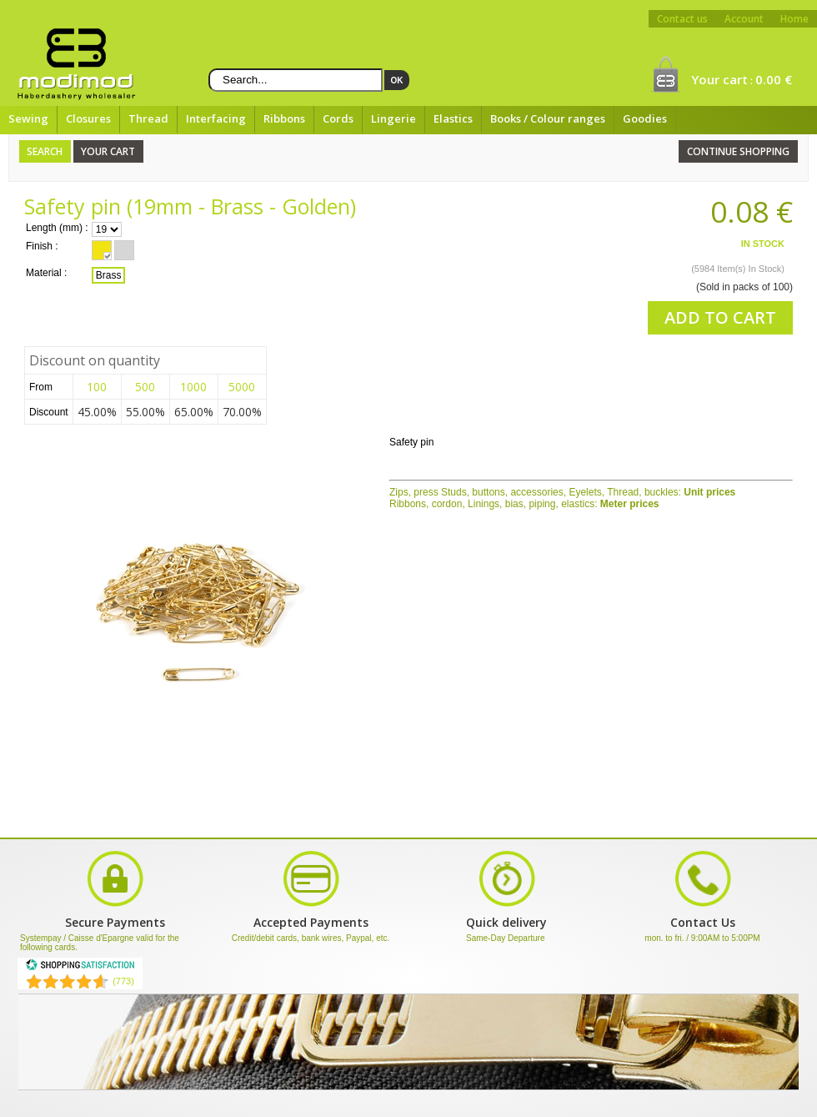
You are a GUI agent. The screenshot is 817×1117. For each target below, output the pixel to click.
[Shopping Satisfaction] (80, 968)
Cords (338, 118)
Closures (88, 118)
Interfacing (216, 118)
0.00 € (773, 79)
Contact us (682, 19)
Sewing (28, 118)
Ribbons (284, 118)
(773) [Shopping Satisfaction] (123, 981)
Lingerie (393, 118)
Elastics (453, 118)
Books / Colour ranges (547, 118)
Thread (148, 118)
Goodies (645, 118)
